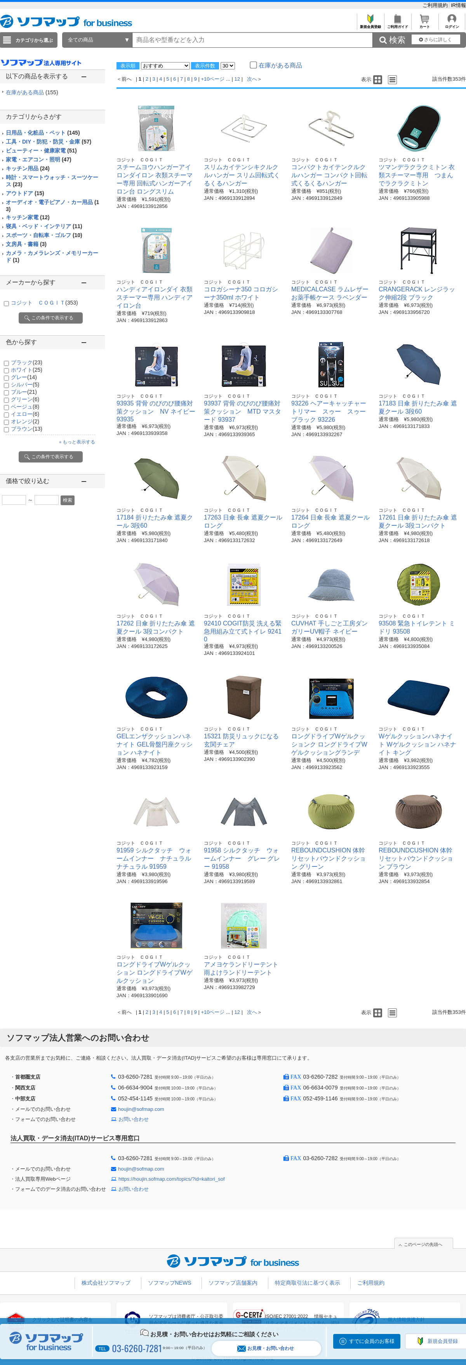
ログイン (451, 25)
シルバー (25, 384)
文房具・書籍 (26, 244)
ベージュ (25, 407)
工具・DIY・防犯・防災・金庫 (48, 142)
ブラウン (26, 429)
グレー (24, 377)
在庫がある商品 (32, 92)
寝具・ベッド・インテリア (44, 226)
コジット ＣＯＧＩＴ (44, 303)
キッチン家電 (28, 217)
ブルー (24, 392)
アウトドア (25, 193)
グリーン (25, 399)
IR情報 (458, 5)
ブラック (26, 362)
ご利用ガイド (397, 25)
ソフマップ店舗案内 (233, 1283)
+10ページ (212, 79)
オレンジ (25, 421)
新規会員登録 (370, 25)
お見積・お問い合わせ (265, 1348)
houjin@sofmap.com (141, 1109)
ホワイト (26, 370)
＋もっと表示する (76, 442)
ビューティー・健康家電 (41, 150)
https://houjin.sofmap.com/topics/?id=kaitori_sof (171, 1179)
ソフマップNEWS (169, 1283)
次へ (252, 79)
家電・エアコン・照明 (38, 159)
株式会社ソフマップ (106, 1283)
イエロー (25, 414)
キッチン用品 (28, 168)
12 (237, 79)
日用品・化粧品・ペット (43, 133)
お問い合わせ (133, 1119)
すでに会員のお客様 (372, 1341)
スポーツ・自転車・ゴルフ (44, 235)
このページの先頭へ (423, 1244)
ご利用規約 (436, 5)
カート (424, 25)
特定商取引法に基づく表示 (307, 1283)
